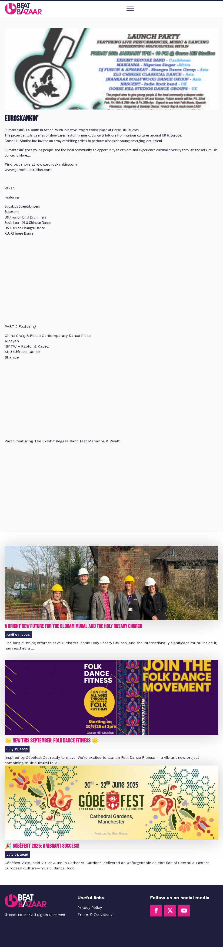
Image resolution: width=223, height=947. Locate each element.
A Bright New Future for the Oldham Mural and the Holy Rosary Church (73, 626)
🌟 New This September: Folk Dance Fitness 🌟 (51, 740)
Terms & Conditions (94, 914)
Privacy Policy (89, 907)
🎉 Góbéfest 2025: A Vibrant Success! (42, 846)
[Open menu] (130, 9)
